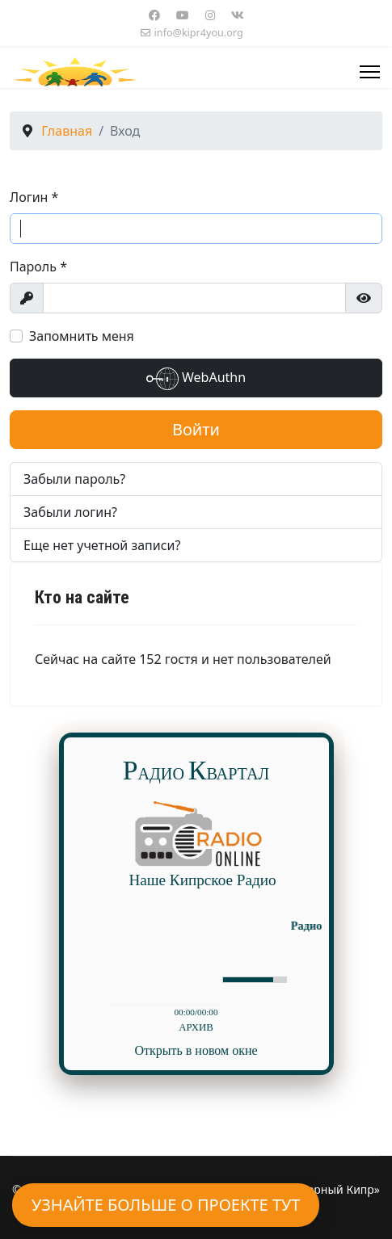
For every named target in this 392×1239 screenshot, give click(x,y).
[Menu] (370, 72)
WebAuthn (196, 379)
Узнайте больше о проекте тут (166, 1205)
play (132, 979)
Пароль (38, 266)
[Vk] (237, 15)
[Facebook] (154, 15)
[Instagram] (210, 15)
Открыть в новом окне (195, 1050)
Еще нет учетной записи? (102, 545)
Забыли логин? (70, 512)
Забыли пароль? (74, 479)
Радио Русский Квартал (310, 925)
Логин (34, 197)
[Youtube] (182, 15)
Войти (196, 429)
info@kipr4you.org (198, 33)
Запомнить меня (81, 336)
